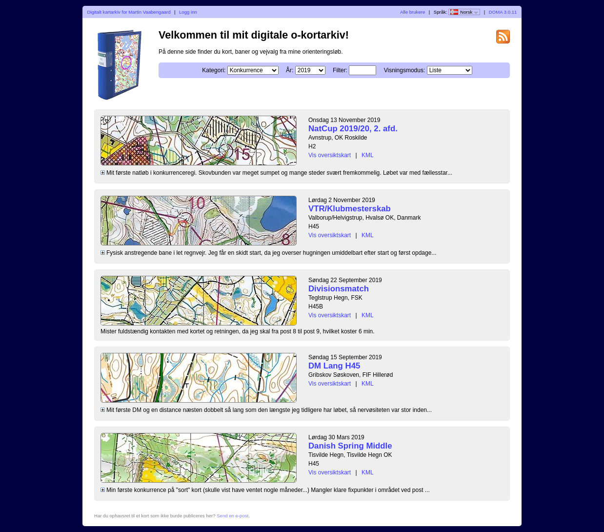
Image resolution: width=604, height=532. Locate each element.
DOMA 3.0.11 (503, 12)
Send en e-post (232, 515)
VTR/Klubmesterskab (349, 208)
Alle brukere (412, 12)
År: (289, 70)
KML (368, 155)
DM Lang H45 (334, 365)
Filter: (340, 70)
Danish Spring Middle (350, 445)
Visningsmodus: (404, 70)
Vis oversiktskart (329, 155)
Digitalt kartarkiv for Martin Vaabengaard (129, 12)
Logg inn (188, 12)
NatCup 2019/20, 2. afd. (353, 128)
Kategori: (213, 70)
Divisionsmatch (338, 288)
